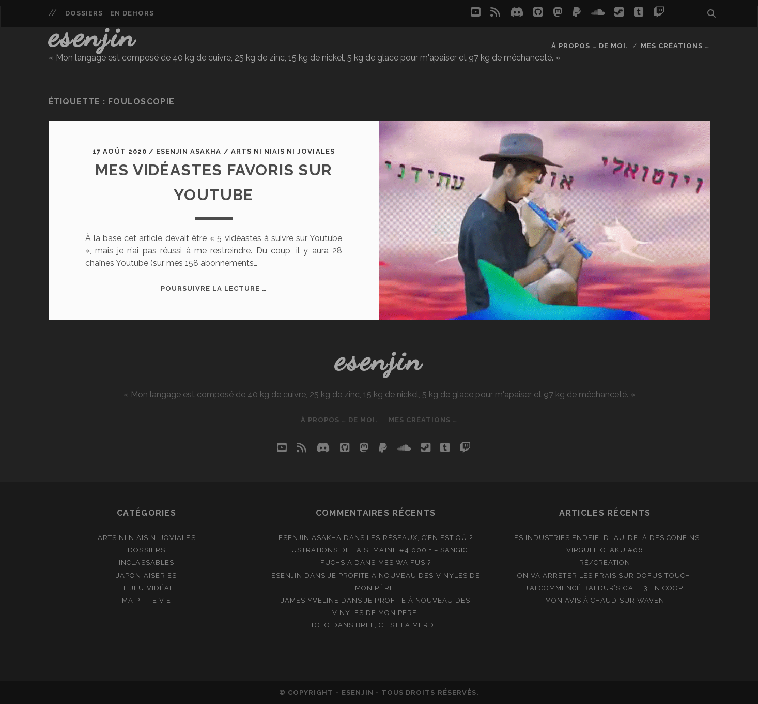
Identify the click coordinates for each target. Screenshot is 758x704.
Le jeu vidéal (146, 588)
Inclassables (146, 562)
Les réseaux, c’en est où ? (420, 538)
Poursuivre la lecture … (214, 288)
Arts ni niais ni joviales (283, 151)
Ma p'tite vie (147, 600)
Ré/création (604, 562)
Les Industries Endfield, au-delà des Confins (605, 538)
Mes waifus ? (404, 562)
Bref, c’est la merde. (398, 625)
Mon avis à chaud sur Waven (604, 600)
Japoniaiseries (146, 575)
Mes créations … (675, 46)
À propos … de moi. (590, 46)
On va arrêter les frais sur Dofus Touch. (604, 575)
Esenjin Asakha (189, 151)
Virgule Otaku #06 (604, 550)
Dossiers (84, 13)
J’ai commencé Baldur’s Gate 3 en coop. (605, 588)
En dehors (132, 13)
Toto (320, 625)
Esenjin (92, 35)
